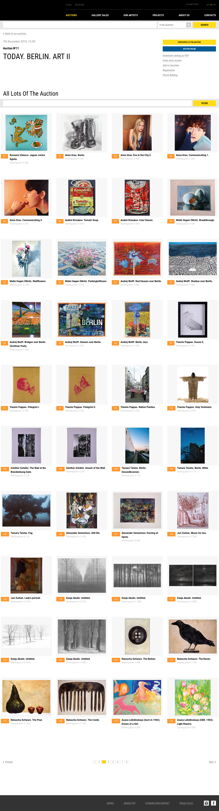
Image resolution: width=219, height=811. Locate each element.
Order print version (172, 60)
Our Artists (130, 15)
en (211, 5)
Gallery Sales (100, 15)
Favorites (192, 4)
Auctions (71, 15)
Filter (205, 103)
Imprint (110, 803)
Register (79, 5)
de (208, 5)
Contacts (210, 15)
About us (184, 15)
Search (204, 25)
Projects (158, 15)
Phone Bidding (170, 75)
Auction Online (189, 49)
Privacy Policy (186, 803)
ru (214, 5)
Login (68, 5)
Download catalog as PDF (176, 55)
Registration (169, 70)
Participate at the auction (189, 42)
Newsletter (129, 803)
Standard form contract (157, 803)
